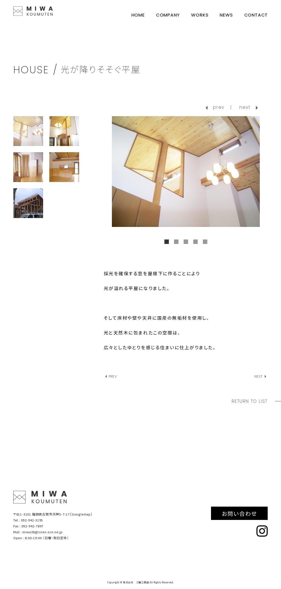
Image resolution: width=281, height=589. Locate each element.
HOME (138, 15)
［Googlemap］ (81, 514)
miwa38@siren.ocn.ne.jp (42, 532)
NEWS (226, 15)
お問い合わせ (239, 513)
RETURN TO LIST (250, 401)
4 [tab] (195, 241)
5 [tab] (205, 241)
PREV (113, 376)
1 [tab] (166, 241)
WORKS (199, 15)
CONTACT (256, 15)
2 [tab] (176, 241)
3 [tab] (186, 241)
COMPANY (168, 15)
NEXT (258, 376)
